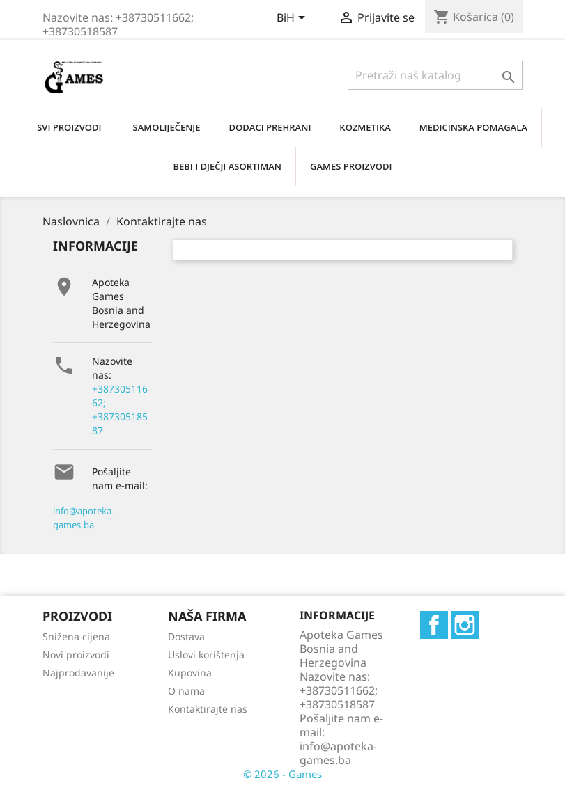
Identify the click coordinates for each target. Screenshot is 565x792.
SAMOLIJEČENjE (167, 127)
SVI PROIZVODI (69, 127)
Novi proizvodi (75, 654)
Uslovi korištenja (206, 654)
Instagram (465, 625)
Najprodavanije (78, 672)
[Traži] (435, 75)
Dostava (186, 636)
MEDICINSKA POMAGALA (473, 127)
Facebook (434, 625)
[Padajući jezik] (293, 18)
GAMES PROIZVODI (351, 166)
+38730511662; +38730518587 (120, 409)
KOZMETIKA (364, 127)
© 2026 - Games (282, 774)
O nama (186, 690)
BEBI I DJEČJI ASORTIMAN (227, 166)
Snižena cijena (76, 636)
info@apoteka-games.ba (83, 518)
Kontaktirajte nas (207, 708)
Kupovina (190, 672)
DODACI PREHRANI (270, 127)
